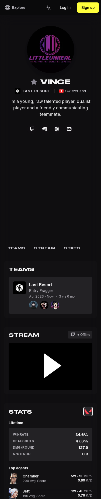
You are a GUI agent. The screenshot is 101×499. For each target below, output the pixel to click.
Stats (72, 248)
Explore (14, 7)
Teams (16, 248)
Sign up (88, 7)
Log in (65, 7)
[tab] (88, 411)
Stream (44, 248)
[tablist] (88, 411)
